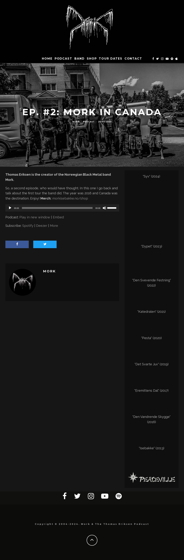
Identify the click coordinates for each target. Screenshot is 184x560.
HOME (47, 58)
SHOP (92, 58)
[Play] (10, 208)
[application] (62, 208)
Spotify (27, 226)
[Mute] (104, 208)
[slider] (57, 208)
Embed (58, 217)
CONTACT (133, 58)
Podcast (63, 58)
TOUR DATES (110, 58)
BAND (79, 58)
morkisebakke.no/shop (70, 198)
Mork (75, 122)
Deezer (41, 226)
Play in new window (34, 217)
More (54, 226)
